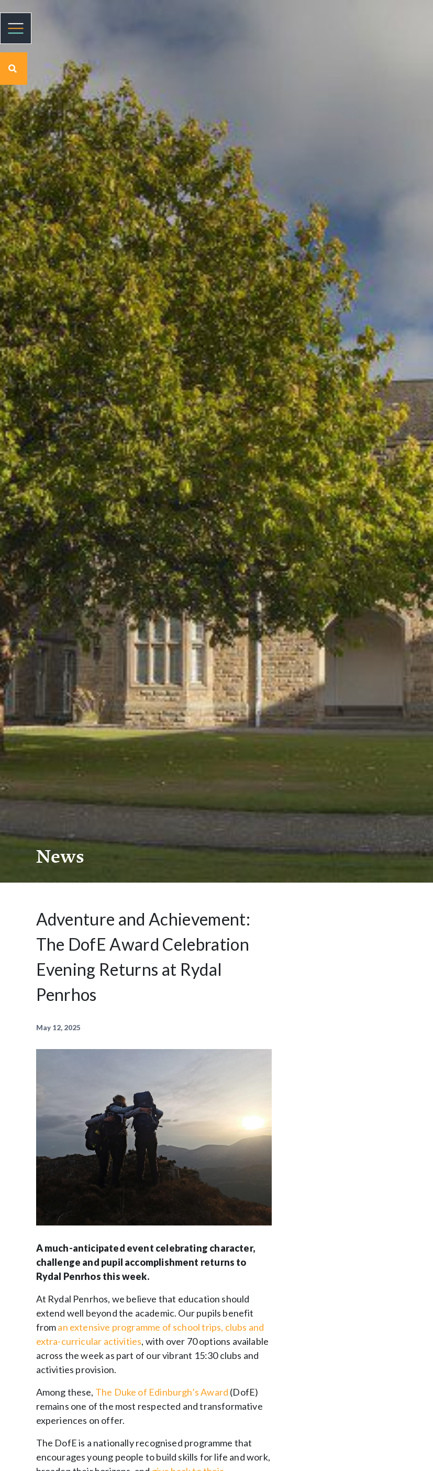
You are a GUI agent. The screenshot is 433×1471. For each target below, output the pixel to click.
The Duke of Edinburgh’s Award (161, 1392)
